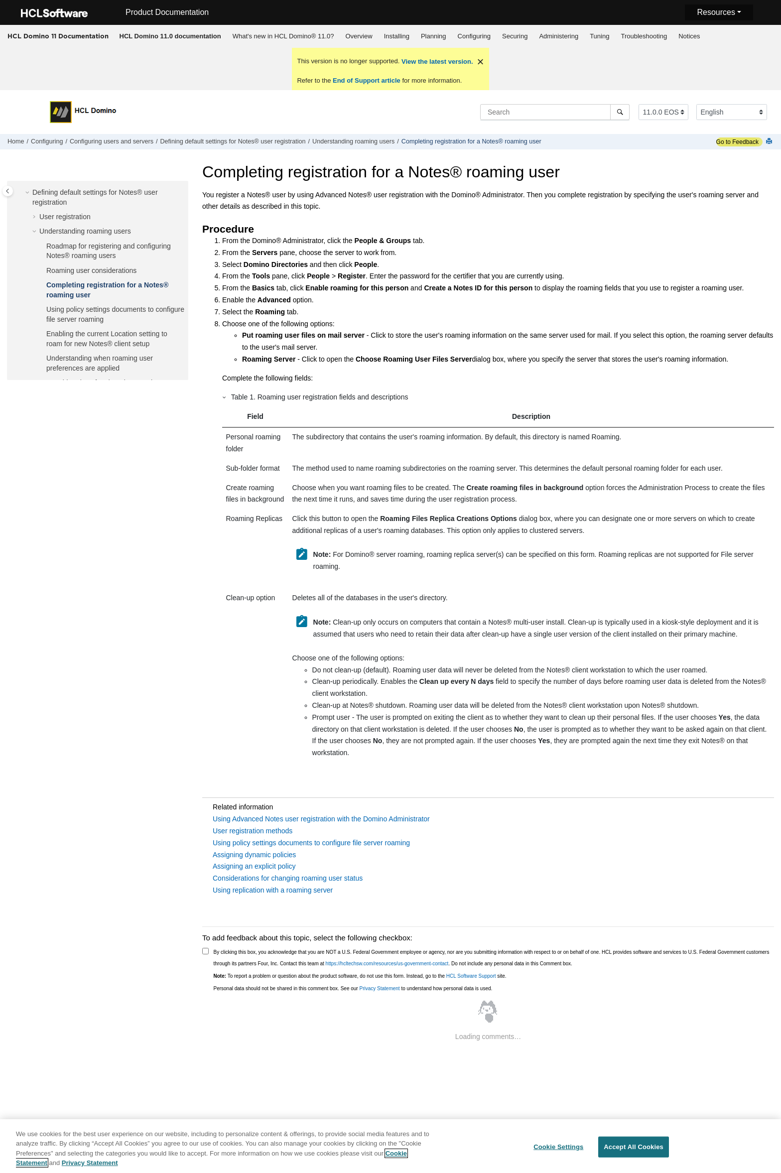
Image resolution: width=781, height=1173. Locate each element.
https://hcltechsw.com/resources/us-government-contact (387, 963)
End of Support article (366, 80)
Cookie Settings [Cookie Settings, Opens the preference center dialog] (558, 1147)
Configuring (474, 36)
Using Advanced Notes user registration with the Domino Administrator (321, 819)
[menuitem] (170, 36)
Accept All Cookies (633, 1147)
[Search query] (555, 112)
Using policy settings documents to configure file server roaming (311, 843)
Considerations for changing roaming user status (288, 878)
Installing (396, 36)
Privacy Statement (379, 988)
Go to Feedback (737, 141)
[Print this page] (770, 141)
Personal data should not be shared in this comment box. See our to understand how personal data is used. (353, 988)
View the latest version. (436, 61)
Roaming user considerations (91, 270)
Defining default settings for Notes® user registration (233, 141)
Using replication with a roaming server (273, 890)
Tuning (599, 36)
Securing (514, 36)
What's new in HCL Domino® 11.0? (283, 36)
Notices (689, 36)
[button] (28, 193)
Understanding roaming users (353, 141)
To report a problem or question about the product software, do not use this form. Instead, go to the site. (360, 976)
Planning (433, 36)
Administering (558, 36)
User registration (65, 217)
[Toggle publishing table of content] (7, 191)
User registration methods (252, 831)
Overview (358, 36)
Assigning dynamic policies (254, 855)
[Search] (620, 112)
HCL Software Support (471, 976)
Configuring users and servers (111, 141)
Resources (716, 12)
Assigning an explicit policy (254, 866)
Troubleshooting (644, 36)
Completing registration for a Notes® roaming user (471, 141)
